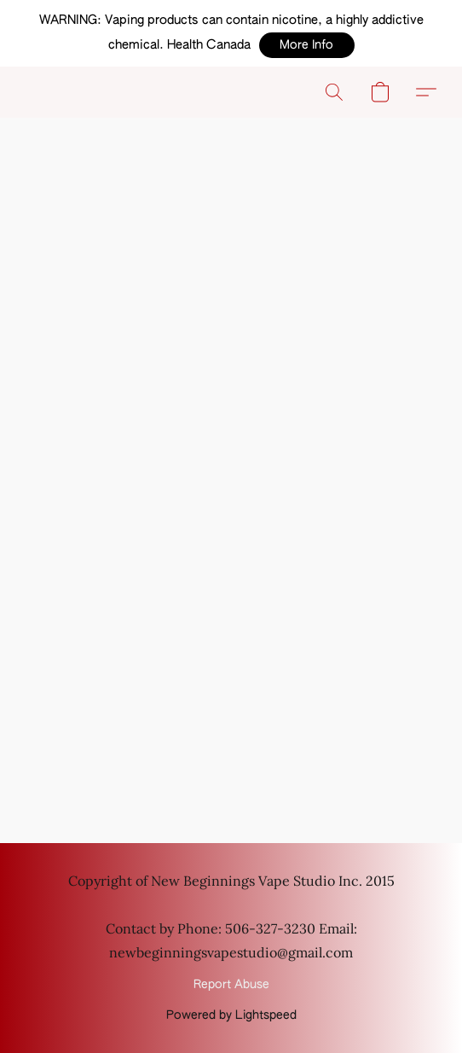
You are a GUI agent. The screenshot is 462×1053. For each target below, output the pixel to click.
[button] (307, 45)
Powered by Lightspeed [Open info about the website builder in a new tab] (231, 1015)
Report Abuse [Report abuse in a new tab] (231, 985)
